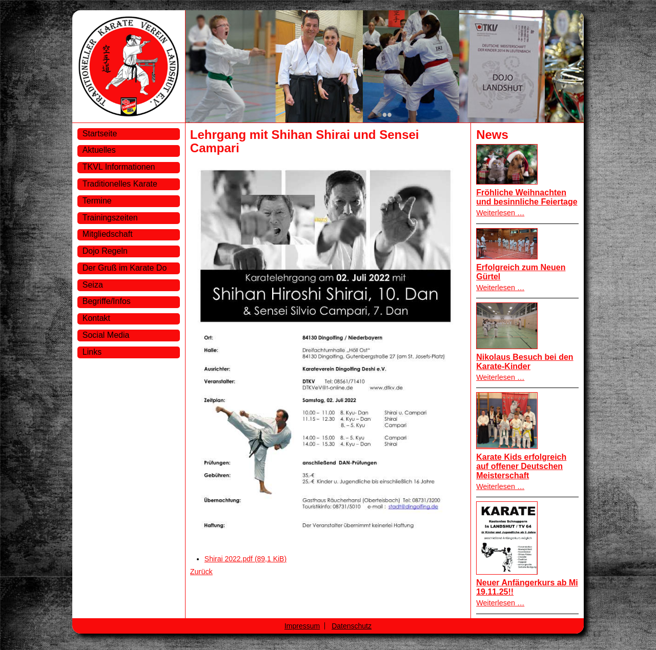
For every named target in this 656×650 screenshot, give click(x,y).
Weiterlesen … (500, 213)
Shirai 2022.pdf (245, 559)
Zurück (201, 571)
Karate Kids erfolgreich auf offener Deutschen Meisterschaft (521, 466)
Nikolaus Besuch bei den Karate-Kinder (524, 362)
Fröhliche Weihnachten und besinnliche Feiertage (526, 197)
